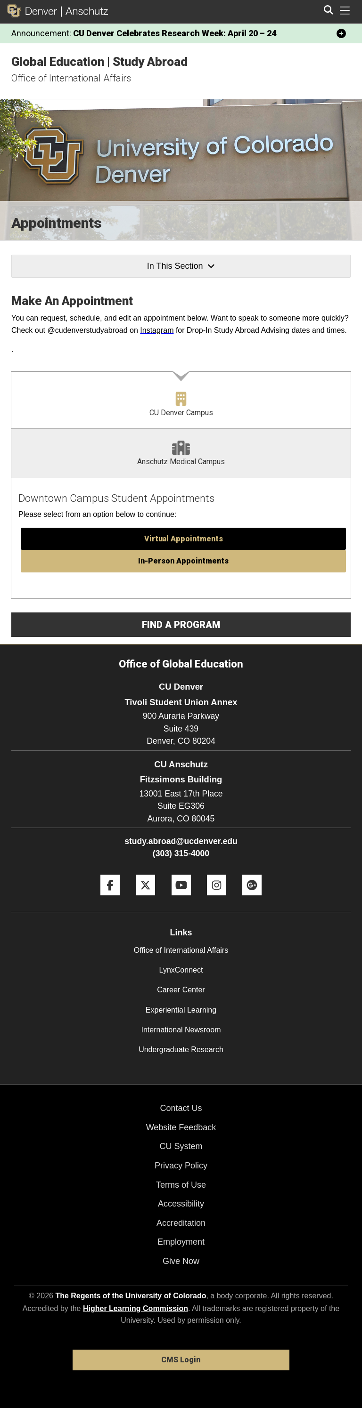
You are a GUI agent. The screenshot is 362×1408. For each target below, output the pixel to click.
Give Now (181, 1261)
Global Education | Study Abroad (99, 62)
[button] (183, 539)
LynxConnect (181, 970)
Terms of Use (181, 1185)
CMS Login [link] (180, 1359)
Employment (181, 1242)
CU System (180, 1146)
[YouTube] (181, 899)
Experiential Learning (181, 1010)
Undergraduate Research (181, 1050)
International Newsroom (181, 1030)
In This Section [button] (181, 266)
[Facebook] (110, 899)
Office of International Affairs (71, 78)
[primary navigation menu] (345, 11)
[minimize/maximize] (341, 33)
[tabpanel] (181, 538)
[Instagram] (216, 899)
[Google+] (252, 899)
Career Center (181, 990)
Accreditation (181, 1223)
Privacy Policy (181, 1165)
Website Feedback (181, 1127)
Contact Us (181, 1108)
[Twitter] (145, 899)
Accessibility (181, 1203)
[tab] (181, 400)
